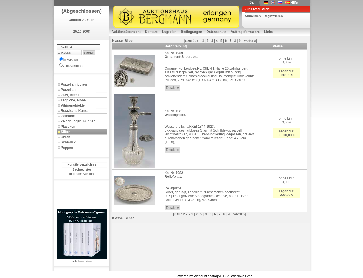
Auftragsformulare (245, 32)
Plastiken (68, 126)
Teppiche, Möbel (74, 100)
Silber (65, 132)
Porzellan (68, 90)
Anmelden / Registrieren (264, 16)
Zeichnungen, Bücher (78, 121)
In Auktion (70, 59)
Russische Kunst (74, 111)
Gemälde (68, 116)
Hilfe (294, 3)
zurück (192, 41)
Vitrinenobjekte (73, 105)
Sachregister (82, 169)
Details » (172, 88)
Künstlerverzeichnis (81, 164)
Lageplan (169, 32)
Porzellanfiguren (74, 84)
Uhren (66, 137)
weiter (248, 41)
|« (185, 41)
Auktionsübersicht (126, 32)
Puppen (67, 148)
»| (255, 41)
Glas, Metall (70, 95)
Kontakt (151, 32)
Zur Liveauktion (257, 9)
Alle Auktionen (73, 66)
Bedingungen (191, 32)
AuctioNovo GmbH (241, 276)
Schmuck (68, 142)
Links (268, 32)
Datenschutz (216, 32)
